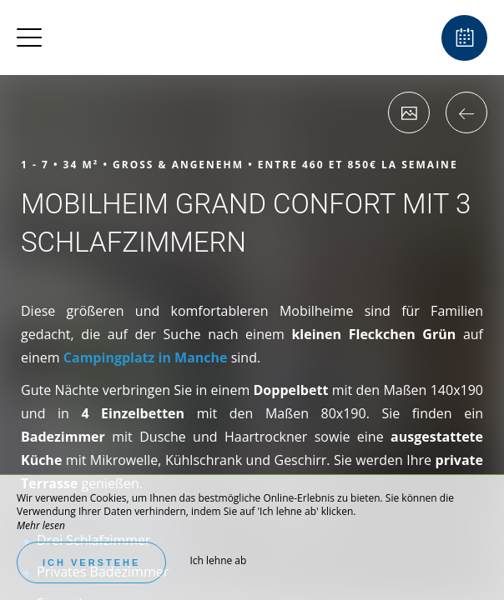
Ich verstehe (91, 563)
